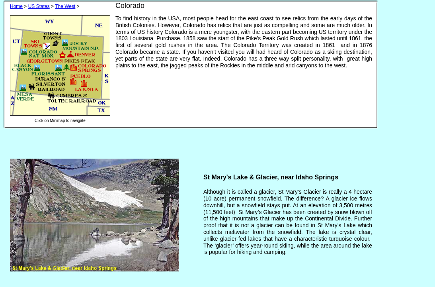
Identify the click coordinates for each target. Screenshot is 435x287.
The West (65, 6)
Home (16, 6)
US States (39, 6)
